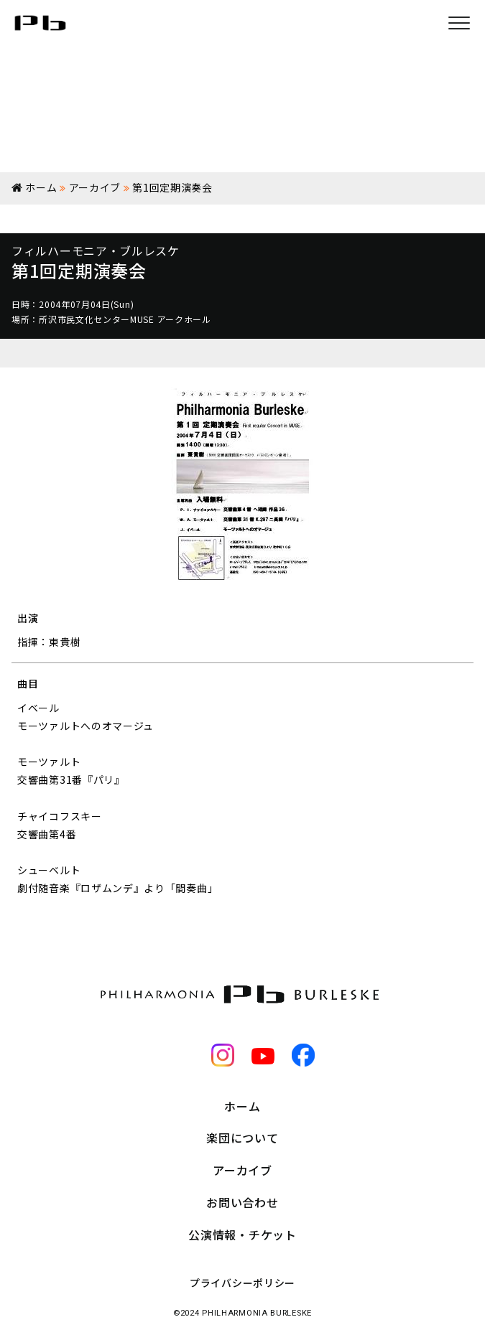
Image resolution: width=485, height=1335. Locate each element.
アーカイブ (242, 1170)
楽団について (242, 1137)
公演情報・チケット (242, 1234)
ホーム (242, 1106)
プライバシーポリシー (242, 1282)
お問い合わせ (242, 1202)
